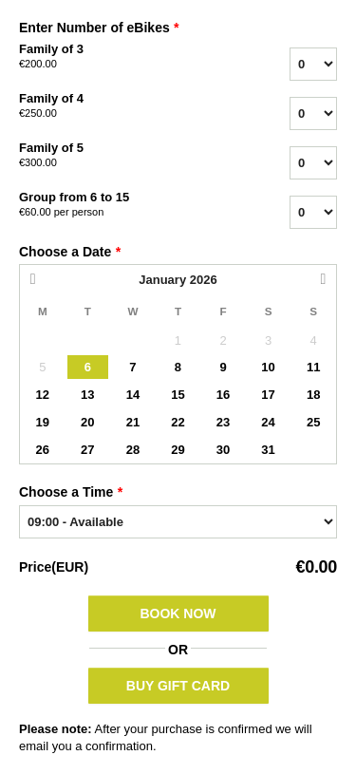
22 (177, 422)
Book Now (177, 613)
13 (87, 394)
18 (313, 394)
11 (313, 367)
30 (223, 450)
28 (133, 450)
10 (267, 367)
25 (313, 422)
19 (42, 422)
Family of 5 (114, 156)
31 (267, 450)
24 (267, 422)
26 (42, 450)
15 (177, 394)
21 (133, 422)
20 (87, 422)
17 (267, 394)
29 (177, 450)
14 (133, 394)
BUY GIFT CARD (178, 685)
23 (223, 422)
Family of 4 (114, 106)
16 (223, 394)
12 (42, 394)
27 (87, 450)
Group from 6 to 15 (114, 205)
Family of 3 (114, 57)
